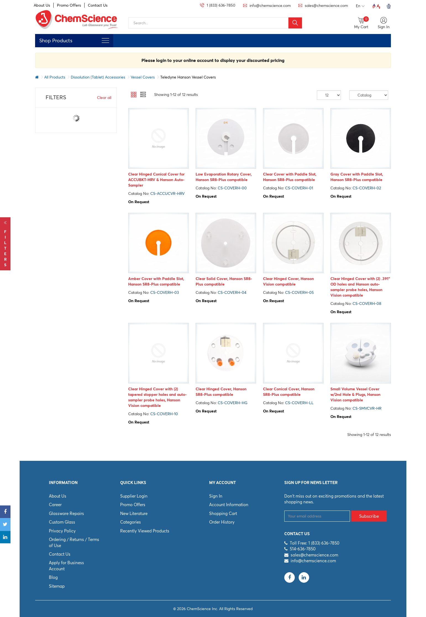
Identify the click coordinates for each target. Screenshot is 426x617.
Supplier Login (134, 496)
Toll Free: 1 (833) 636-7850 (314, 543)
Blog (53, 577)
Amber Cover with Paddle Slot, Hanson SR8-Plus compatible (156, 281)
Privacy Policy (62, 531)
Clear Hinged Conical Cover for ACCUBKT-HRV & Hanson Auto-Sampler (156, 180)
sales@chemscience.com (314, 555)
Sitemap (57, 586)
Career (55, 504)
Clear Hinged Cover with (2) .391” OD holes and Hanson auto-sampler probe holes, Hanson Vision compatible (360, 287)
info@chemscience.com (313, 560)
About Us (42, 5)
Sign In (215, 496)
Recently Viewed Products (144, 531)
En (360, 6)
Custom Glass (62, 522)
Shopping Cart (223, 513)
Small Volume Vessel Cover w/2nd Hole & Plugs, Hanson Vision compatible (355, 394)
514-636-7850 (302, 548)
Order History (222, 522)
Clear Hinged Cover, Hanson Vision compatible (288, 281)
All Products (54, 77)
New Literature (134, 513)
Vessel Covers (143, 77)
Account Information (228, 504)
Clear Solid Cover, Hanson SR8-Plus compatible (224, 281)
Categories (130, 522)
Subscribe (369, 516)
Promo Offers (69, 5)
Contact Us (97, 5)
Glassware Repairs (66, 513)
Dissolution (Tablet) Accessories (98, 77)
